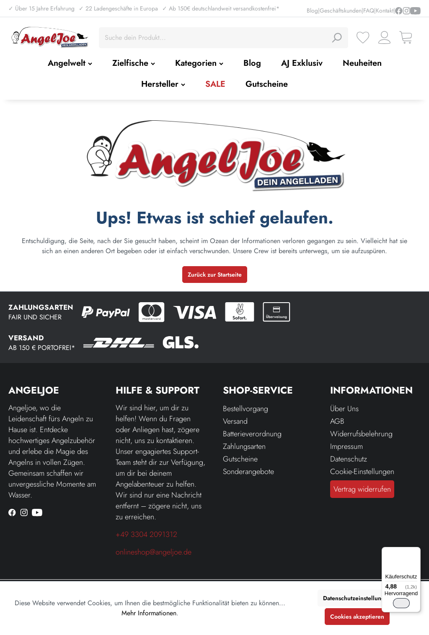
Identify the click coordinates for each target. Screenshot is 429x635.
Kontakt (384, 10)
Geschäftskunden (341, 10)
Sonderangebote (248, 471)
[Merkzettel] (363, 37)
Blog (312, 10)
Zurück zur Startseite (215, 274)
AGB (337, 421)
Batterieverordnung (252, 433)
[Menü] (416, 552)
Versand (235, 421)
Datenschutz (348, 459)
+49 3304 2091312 (146, 534)
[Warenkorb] (405, 37)
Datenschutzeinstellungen (357, 598)
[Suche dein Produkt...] (214, 38)
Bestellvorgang (245, 408)
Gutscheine (240, 459)
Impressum (346, 446)
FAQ (368, 10)
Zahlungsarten (244, 446)
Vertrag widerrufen (362, 489)
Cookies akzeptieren (357, 616)
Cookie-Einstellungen (362, 471)
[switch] (401, 603)
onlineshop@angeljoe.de (153, 552)
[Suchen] (336, 38)
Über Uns (344, 408)
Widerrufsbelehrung (361, 433)
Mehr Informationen (148, 613)
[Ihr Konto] (384, 37)
